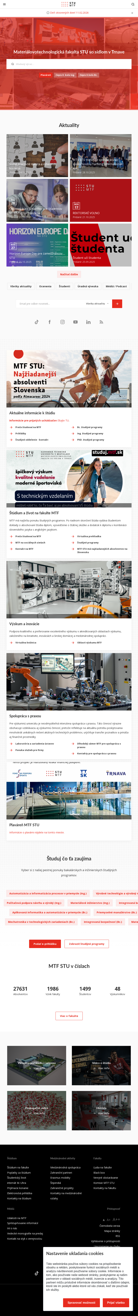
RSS (118, 1236)
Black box (99, 1172)
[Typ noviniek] (97, 303)
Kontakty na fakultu (104, 1188)
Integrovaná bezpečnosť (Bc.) (103, 922)
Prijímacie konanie (17, 1188)
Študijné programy (88, 542)
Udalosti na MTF (16, 1218)
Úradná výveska (88, 286)
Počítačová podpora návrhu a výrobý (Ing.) (34, 903)
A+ (109, 1220)
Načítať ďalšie (69, 274)
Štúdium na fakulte (18, 1167)
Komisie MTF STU (103, 1183)
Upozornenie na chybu (107, 1246)
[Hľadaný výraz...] (69, 64)
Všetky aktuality (21, 286)
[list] (69, 286)
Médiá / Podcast (116, 286)
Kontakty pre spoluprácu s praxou (96, 753)
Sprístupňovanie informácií (22, 1223)
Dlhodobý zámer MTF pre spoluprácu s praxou (99, 745)
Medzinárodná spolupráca (65, 1167)
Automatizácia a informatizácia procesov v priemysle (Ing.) (48, 893)
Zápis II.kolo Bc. (89, 75)
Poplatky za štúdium (19, 1172)
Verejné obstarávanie (105, 1177)
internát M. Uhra (16, 1183)
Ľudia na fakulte (102, 1167)
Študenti (64, 286)
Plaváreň (46, 75)
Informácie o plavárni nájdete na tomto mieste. (36, 832)
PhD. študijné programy (90, 439)
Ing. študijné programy (90, 433)
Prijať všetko (116, 1302)
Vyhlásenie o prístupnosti (105, 1241)
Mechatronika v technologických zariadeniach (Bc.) (41, 922)
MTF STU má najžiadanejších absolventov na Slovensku (102, 550)
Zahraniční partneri (61, 1172)
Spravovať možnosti (81, 1302)
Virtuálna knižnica (25, 642)
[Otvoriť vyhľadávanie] (133, 4)
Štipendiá (55, 1183)
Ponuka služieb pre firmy (29, 750)
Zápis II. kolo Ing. (65, 75)
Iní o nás (12, 1228)
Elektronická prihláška (19, 1193)
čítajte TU (39, 420)
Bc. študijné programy (89, 427)
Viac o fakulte (69, 1016)
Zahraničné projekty (61, 1188)
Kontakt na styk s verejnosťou (24, 1238)
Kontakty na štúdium (19, 1198)
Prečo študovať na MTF (28, 427)
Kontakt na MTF (24, 548)
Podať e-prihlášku (45, 944)
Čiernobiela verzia (110, 1225)
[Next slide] (129, 403)
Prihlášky (20, 433)
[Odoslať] (117, 303)
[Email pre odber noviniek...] (49, 303)
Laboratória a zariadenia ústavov (34, 743)
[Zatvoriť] (4, 4)
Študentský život (16, 1177)
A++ (116, 1219)
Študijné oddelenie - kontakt (31, 439)
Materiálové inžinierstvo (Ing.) (90, 903)
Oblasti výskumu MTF (89, 642)
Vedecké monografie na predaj (25, 1233)
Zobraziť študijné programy (86, 944)
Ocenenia (45, 286)
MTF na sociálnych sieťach (30, 542)
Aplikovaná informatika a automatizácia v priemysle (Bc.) (49, 912)
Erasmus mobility (60, 1177)
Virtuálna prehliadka (89, 536)
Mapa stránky (112, 1231)
